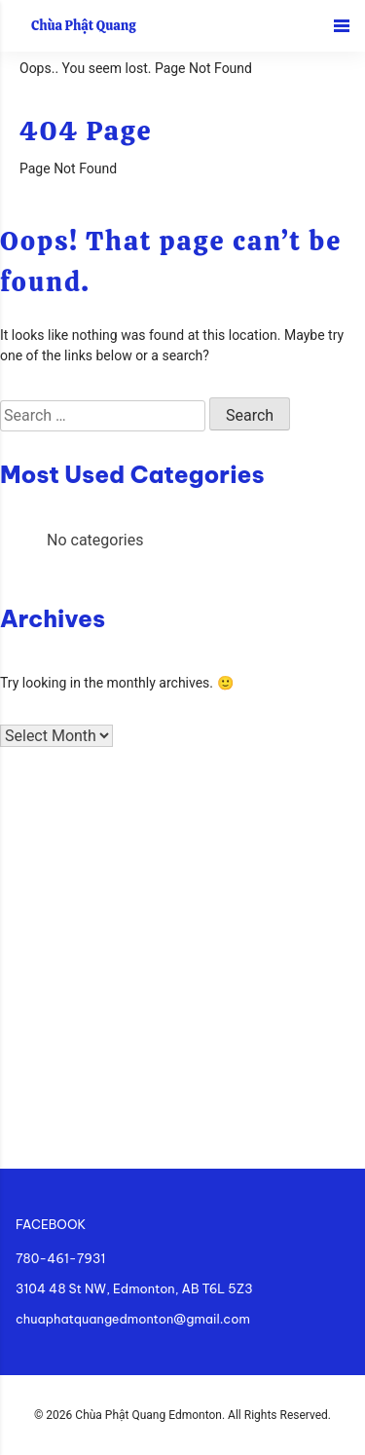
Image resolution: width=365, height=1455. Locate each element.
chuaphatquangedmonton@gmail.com (133, 1318)
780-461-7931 (60, 1258)
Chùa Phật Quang (83, 25)
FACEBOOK (51, 1224)
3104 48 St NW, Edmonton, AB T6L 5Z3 (134, 1288)
